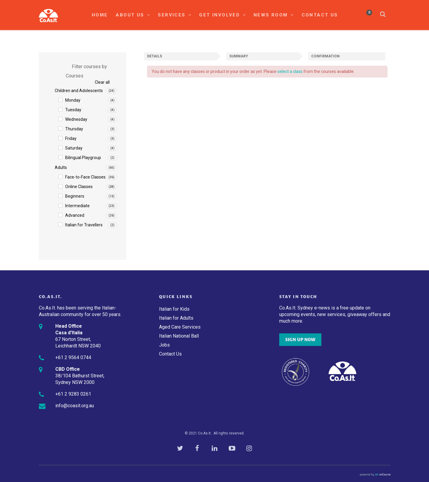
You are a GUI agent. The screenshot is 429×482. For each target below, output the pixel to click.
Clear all (102, 82)
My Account (352, 14)
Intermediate (77, 205)
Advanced (74, 215)
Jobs (164, 345)
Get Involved (222, 15)
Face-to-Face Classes (85, 177)
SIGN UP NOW (300, 340)
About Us (133, 15)
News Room (274, 15)
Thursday (74, 128)
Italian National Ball (179, 336)
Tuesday (73, 109)
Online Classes (79, 186)
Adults (61, 167)
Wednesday (76, 119)
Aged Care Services (180, 327)
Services (175, 15)
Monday (72, 100)
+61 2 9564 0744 (73, 357)
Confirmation (325, 56)
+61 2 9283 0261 (73, 394)
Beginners (74, 196)
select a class (290, 71)
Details (154, 56)
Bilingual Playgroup (83, 157)
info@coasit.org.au (74, 405)
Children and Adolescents (79, 90)
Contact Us (320, 15)
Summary (238, 56)
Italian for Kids (174, 309)
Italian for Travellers (84, 224)
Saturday (74, 148)
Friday (71, 138)
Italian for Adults (176, 318)
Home (100, 15)
